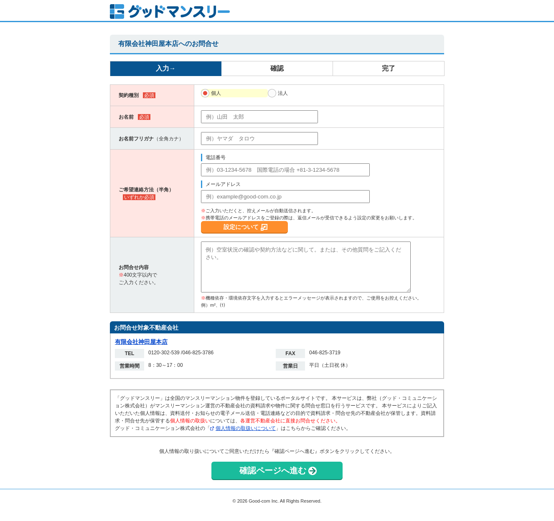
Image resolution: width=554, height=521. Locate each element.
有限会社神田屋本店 (141, 341)
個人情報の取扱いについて (246, 428)
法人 (283, 93)
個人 (216, 93)
